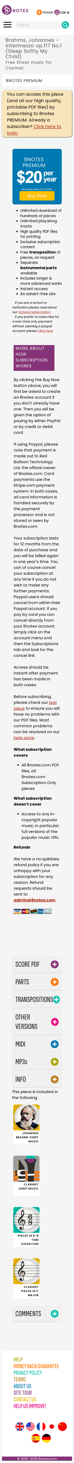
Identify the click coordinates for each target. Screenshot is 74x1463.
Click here (45, 331)
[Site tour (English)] (20, 1427)
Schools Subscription (34, 312)
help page (24, 737)
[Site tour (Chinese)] (62, 1427)
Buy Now (36, 195)
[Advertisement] (40, 944)
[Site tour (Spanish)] (36, 1438)
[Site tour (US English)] (30, 1427)
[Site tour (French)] (41, 1427)
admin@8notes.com (34, 900)
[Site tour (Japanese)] (52, 1427)
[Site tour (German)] (46, 1438)
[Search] (65, 25)
